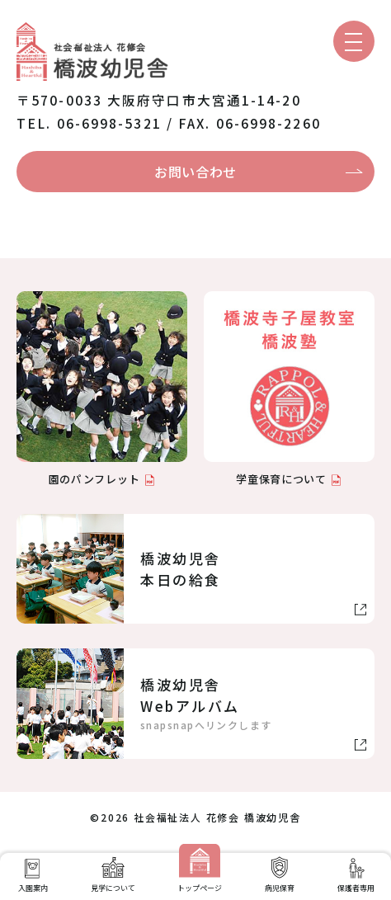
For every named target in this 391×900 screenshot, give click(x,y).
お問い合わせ (195, 171)
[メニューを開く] (354, 41)
